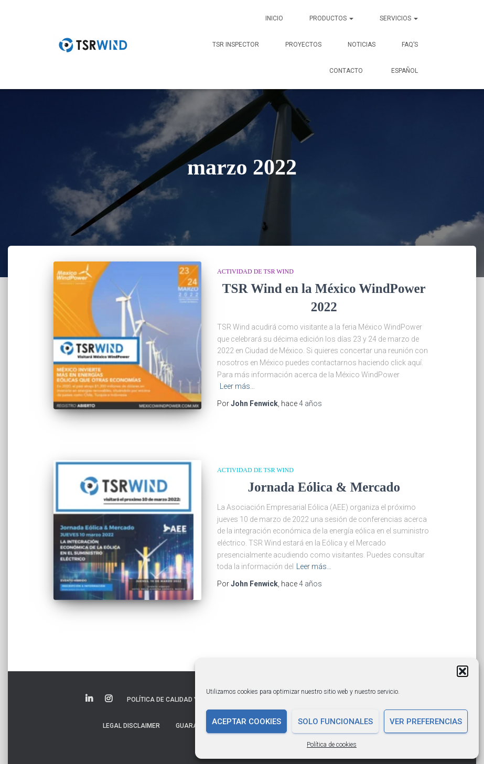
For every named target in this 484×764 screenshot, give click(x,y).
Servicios (399, 18)
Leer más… (237, 386)
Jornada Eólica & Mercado (324, 484)
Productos (331, 18)
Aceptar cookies (246, 721)
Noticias (361, 44)
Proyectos (303, 44)
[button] (462, 671)
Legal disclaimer (131, 714)
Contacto (346, 70)
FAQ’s (410, 44)
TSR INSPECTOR (235, 44)
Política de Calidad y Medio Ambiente (189, 688)
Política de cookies (332, 744)
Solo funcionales (335, 721)
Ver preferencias (426, 721)
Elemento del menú (90, 688)
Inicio (274, 18)
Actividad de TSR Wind (255, 271)
